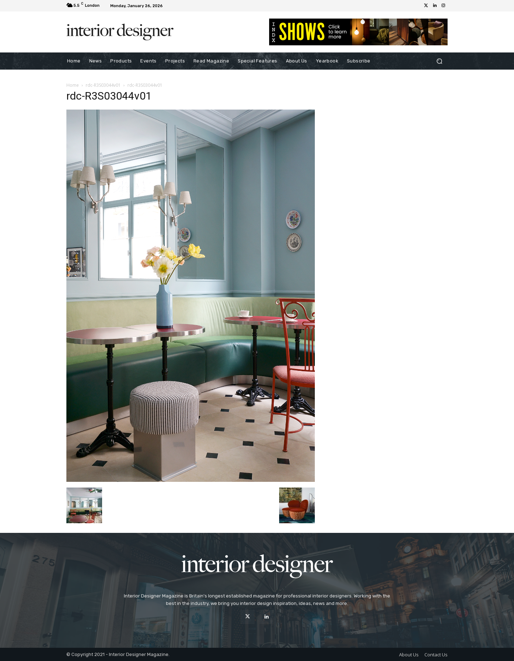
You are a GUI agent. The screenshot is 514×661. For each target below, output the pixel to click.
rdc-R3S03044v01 (103, 85)
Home (72, 85)
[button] (439, 61)
